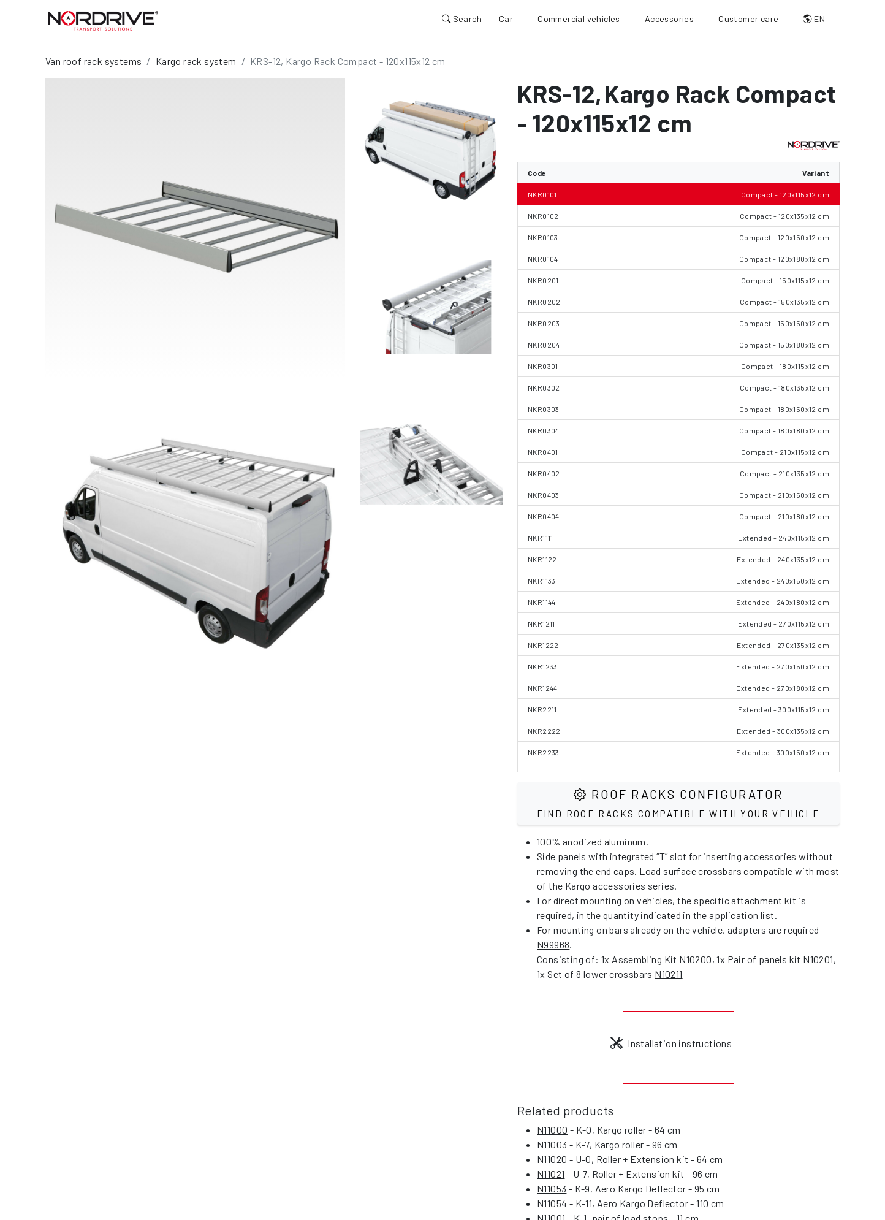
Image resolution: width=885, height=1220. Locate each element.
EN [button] (814, 18)
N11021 (550, 1174)
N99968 (553, 944)
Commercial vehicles (578, 18)
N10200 (695, 959)
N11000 (552, 1129)
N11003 (552, 1144)
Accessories (669, 18)
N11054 (552, 1203)
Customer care (748, 18)
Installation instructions (671, 1043)
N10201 (818, 959)
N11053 (551, 1188)
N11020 (552, 1159)
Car (506, 18)
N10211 (668, 974)
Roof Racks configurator (679, 803)
